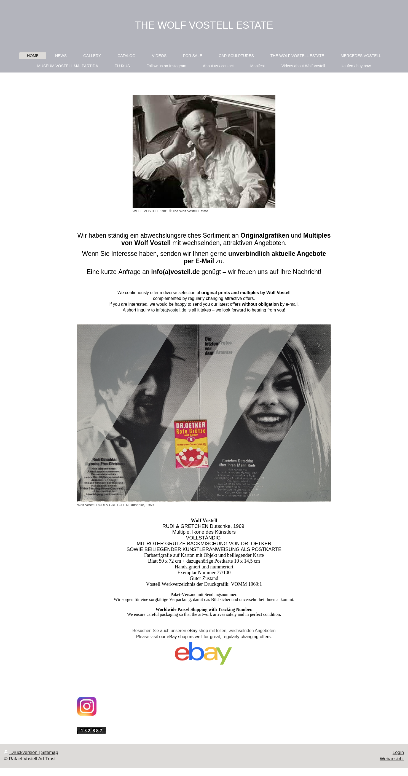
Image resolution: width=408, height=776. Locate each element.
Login (398, 752)
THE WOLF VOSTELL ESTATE (204, 25)
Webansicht (392, 758)
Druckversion (21, 752)
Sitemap (49, 752)
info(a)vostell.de (171, 310)
